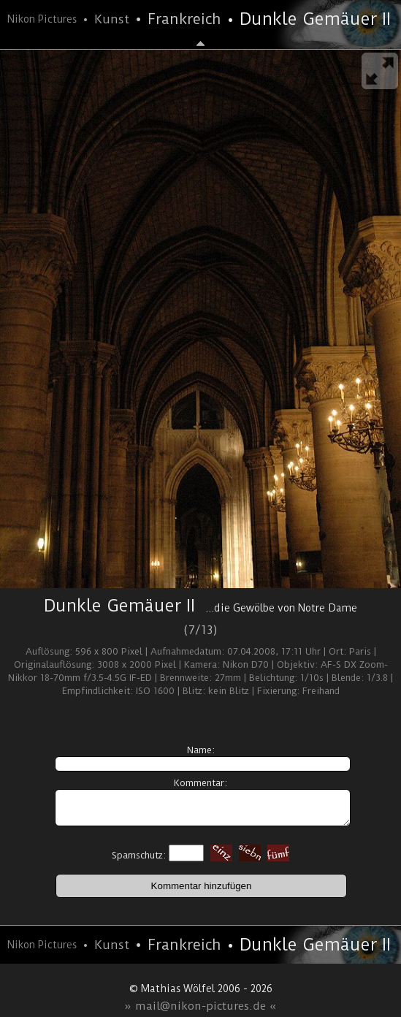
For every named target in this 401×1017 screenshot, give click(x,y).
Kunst (111, 19)
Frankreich (184, 19)
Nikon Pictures (42, 19)
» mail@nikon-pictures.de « (200, 1006)
